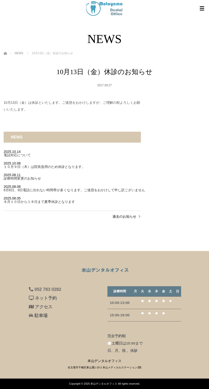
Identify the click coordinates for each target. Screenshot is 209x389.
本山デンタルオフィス (103, 383)
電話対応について (17, 155)
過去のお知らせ (124, 216)
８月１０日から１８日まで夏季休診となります (39, 201)
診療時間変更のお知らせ (22, 178)
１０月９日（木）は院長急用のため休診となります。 (44, 166)
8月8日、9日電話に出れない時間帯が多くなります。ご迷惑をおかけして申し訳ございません (74, 190)
